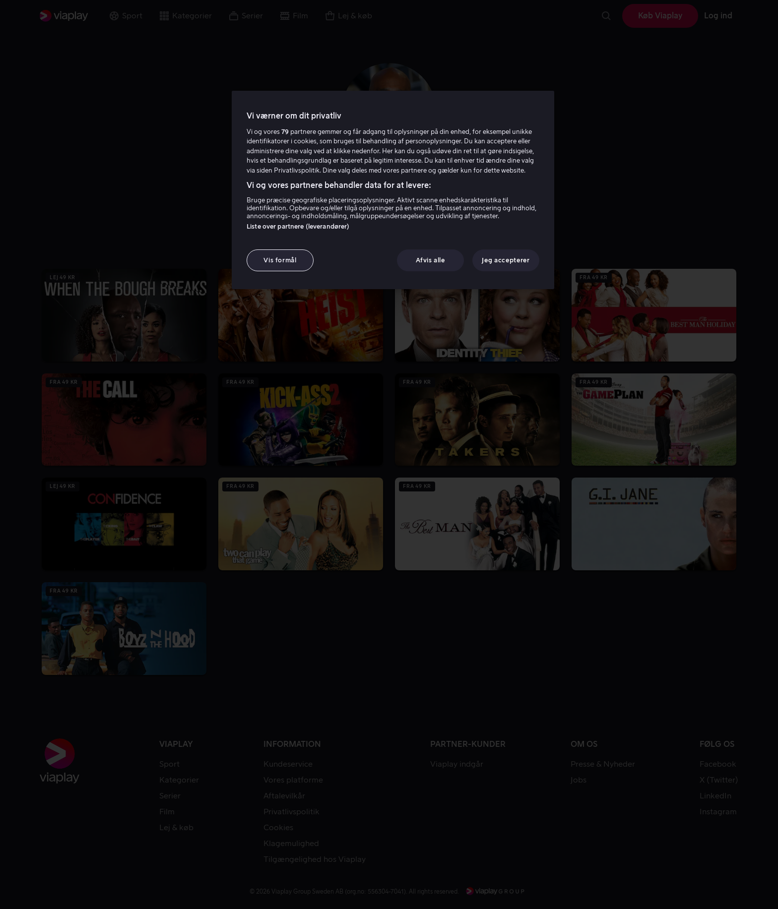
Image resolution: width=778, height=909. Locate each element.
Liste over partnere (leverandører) (298, 226)
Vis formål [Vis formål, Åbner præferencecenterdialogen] (280, 260)
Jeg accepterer (505, 260)
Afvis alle (430, 260)
